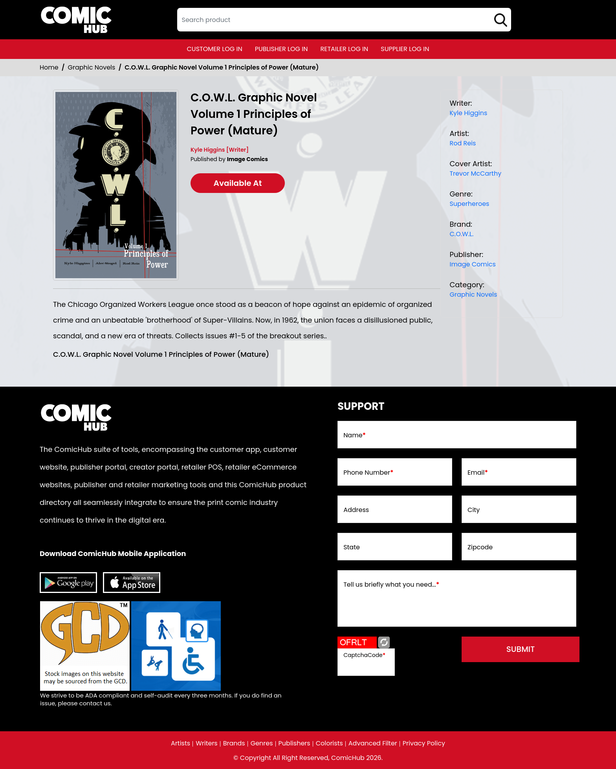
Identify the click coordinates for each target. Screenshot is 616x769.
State (351, 547)
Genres (262, 743)
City (474, 510)
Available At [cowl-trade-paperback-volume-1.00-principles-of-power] (238, 183)
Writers (207, 743)
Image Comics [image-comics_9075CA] (472, 264)
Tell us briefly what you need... (391, 584)
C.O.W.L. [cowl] (461, 234)
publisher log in (281, 48)
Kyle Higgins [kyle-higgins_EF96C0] (468, 112)
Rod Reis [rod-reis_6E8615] (462, 143)
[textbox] (344, 19)
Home (49, 67)
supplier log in (405, 48)
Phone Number (368, 472)
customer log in (214, 48)
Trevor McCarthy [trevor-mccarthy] (475, 173)
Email (478, 472)
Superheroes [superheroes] (469, 203)
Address (356, 510)
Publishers (294, 743)
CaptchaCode (364, 655)
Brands (234, 743)
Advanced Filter (372, 743)
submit (520, 649)
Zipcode (480, 547)
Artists (180, 743)
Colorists (329, 743)
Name (354, 435)
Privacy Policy (424, 743)
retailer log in (344, 48)
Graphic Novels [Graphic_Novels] (92, 67)
